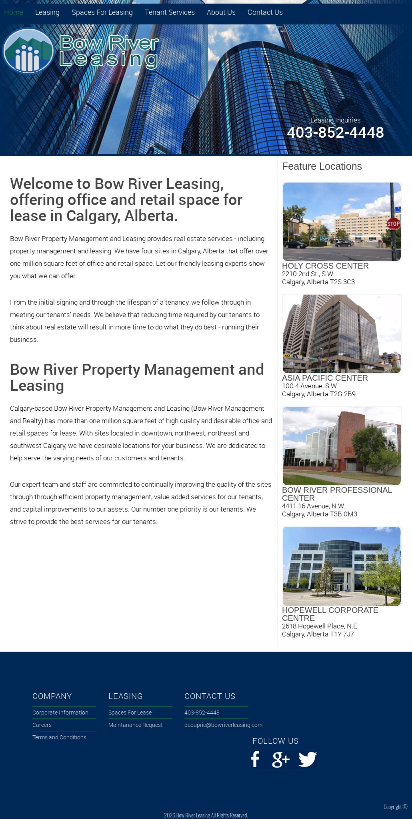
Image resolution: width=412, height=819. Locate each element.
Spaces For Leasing (102, 12)
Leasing (47, 12)
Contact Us (265, 12)
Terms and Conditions (59, 737)
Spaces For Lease (130, 712)
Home (13, 12)
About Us (221, 12)
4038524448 (202, 712)
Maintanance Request (135, 725)
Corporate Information (60, 712)
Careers (42, 725)
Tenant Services (170, 12)
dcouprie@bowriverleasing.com (216, 725)
